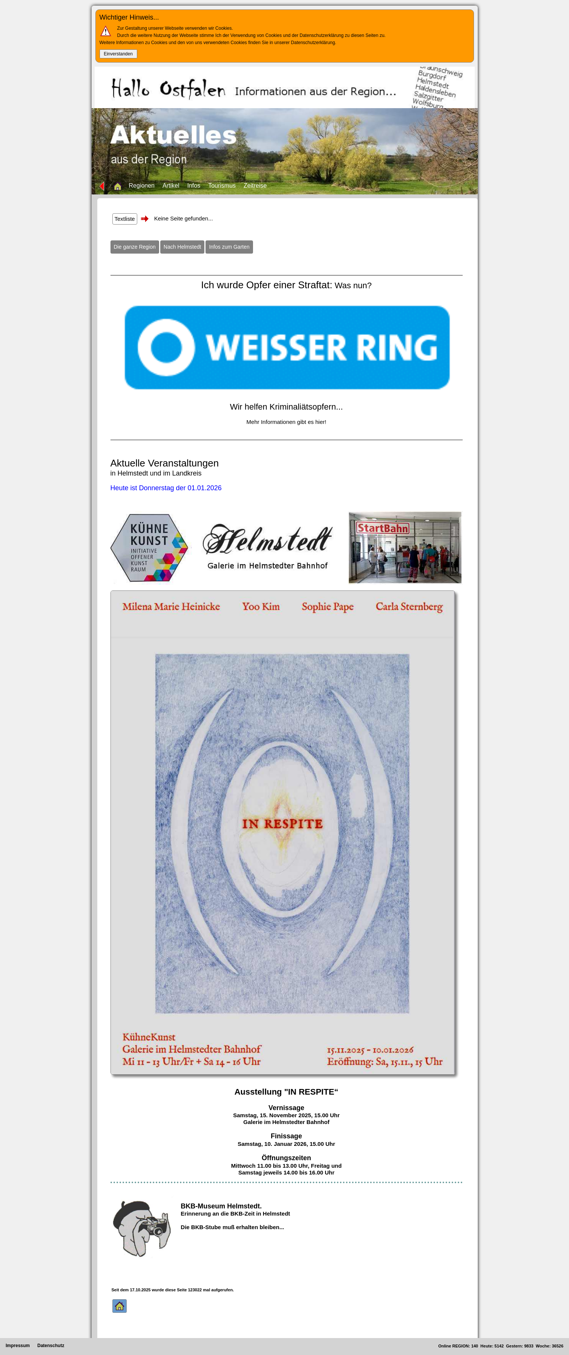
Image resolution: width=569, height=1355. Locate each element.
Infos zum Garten (229, 247)
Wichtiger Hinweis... (129, 17)
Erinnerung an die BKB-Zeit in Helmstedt (235, 1213)
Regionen (142, 185)
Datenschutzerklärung (313, 42)
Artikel (171, 185)
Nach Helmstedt (182, 247)
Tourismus (222, 185)
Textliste (125, 219)
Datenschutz (50, 1345)
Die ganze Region (135, 247)
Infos (193, 185)
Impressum (18, 1345)
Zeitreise (255, 185)
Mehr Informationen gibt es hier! (287, 422)
